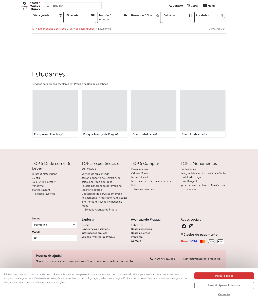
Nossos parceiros (141, 229)
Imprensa (137, 236)
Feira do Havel (139, 177)
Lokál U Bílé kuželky (43, 181)
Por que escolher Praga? (49, 134)
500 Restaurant (41, 189)
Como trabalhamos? (144, 134)
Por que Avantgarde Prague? (100, 134)
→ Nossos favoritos (43, 193)
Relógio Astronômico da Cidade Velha (203, 173)
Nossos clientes (140, 232)
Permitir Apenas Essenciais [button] (224, 290)
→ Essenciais (188, 189)
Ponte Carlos (188, 169)
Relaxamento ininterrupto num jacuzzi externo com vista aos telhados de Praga (104, 201)
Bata (133, 185)
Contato (136, 240)
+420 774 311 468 (162, 258)
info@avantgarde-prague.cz (201, 258)
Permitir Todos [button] (224, 280)
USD (36, 238)
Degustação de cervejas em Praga (101, 193)
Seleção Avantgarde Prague (98, 236)
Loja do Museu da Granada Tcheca (151, 181)
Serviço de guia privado (95, 173)
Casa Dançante (189, 181)
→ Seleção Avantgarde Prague (99, 209)
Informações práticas (94, 232)
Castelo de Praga (191, 177)
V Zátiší (36, 177)
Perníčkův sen (139, 169)
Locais (85, 225)
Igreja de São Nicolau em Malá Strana (203, 185)
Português (40, 224)
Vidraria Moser (139, 173)
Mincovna (38, 185)
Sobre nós (137, 225)
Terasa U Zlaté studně (44, 173)
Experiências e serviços (95, 229)
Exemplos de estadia (194, 134)
